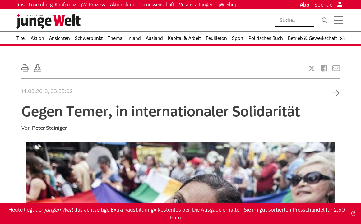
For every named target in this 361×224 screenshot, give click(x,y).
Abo (304, 4)
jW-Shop (228, 4)
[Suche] (324, 20)
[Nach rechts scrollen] (341, 38)
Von (44, 127)
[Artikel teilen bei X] (311, 68)
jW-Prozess (93, 4)
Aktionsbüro (123, 4)
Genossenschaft (157, 4)
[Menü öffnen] (338, 20)
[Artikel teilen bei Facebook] (324, 68)
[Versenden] (336, 68)
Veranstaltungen (196, 4)
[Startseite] (48, 21)
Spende (323, 4)
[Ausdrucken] (25, 68)
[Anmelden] (339, 4)
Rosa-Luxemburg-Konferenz (46, 4)
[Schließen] (353, 213)
